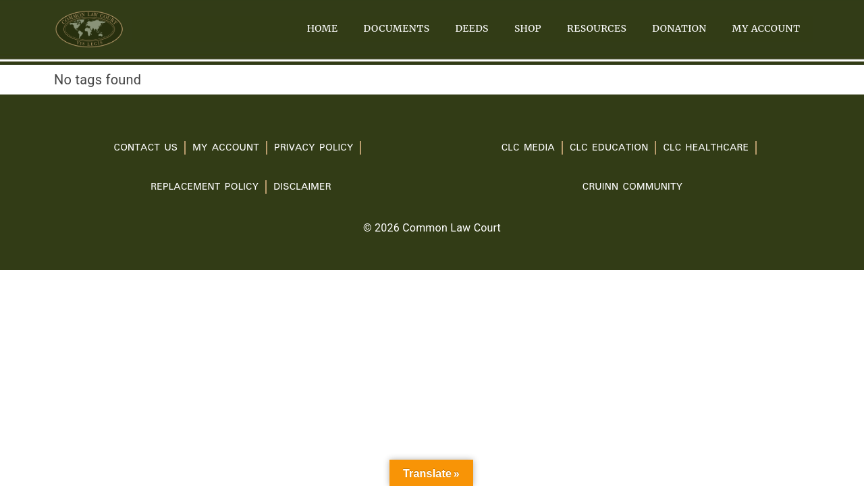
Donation (679, 28)
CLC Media (528, 148)
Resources (596, 28)
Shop (527, 28)
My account (766, 28)
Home (322, 28)
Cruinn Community (632, 187)
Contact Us (145, 148)
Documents (396, 28)
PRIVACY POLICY (313, 148)
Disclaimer (302, 187)
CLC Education (609, 148)
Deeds (472, 28)
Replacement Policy (205, 187)
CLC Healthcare (706, 148)
